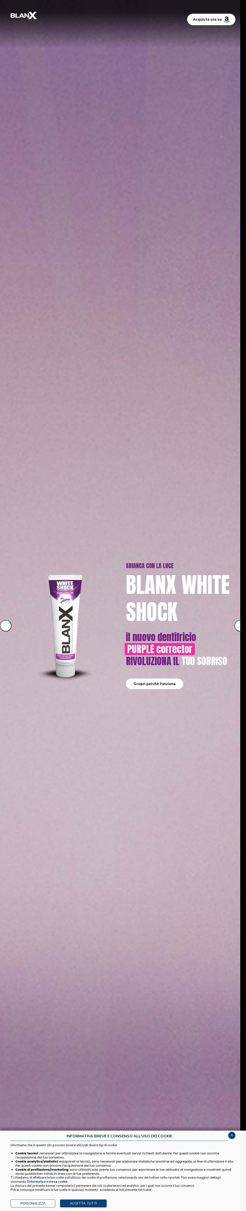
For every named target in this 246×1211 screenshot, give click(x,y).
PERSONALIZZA (32, 1203)
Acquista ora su (211, 19)
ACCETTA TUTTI (83, 1203)
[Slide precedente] (6, 626)
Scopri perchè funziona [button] (155, 683)
